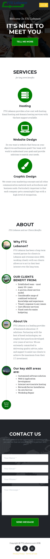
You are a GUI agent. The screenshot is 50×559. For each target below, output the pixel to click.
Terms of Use (31, 554)
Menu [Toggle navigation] (44, 5)
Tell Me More (25, 41)
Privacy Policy (19, 554)
